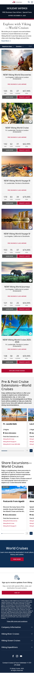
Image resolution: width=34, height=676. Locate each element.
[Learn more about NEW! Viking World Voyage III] (17, 166)
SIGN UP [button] (17, 593)
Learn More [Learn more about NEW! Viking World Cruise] (9, 150)
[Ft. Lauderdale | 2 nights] (14, 414)
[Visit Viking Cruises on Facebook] (13, 656)
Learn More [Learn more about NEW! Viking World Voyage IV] (9, 256)
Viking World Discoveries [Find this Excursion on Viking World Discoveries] (10, 521)
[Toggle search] (28, 2)
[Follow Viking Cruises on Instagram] (17, 656)
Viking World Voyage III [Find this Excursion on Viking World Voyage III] (9, 526)
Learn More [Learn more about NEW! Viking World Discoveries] (9, 97)
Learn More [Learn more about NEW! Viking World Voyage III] (9, 203)
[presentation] (27, 450)
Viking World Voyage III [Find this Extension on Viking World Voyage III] (9, 441)
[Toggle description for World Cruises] (6, 41)
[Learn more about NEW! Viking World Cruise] (17, 113)
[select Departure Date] (7, 46)
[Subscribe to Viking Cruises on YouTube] (21, 656)
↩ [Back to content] (7, 618)
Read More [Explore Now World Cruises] (17, 559)
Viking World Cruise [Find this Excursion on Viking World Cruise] (8, 523)
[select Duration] (19, 46)
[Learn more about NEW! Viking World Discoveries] (17, 60)
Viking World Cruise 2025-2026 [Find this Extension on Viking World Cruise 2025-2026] (11, 444)
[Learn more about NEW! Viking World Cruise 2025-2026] (17, 325)
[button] (32, 2)
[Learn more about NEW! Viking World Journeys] (17, 272)
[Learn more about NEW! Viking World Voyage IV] (17, 219)
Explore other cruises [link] (17, 371)
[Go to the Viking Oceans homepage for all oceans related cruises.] (17, 2)
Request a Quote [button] (24, 97)
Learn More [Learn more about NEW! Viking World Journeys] (9, 309)
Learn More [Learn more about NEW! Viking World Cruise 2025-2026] (9, 362)
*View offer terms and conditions (17, 621)
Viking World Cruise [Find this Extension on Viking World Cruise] (8, 439)
